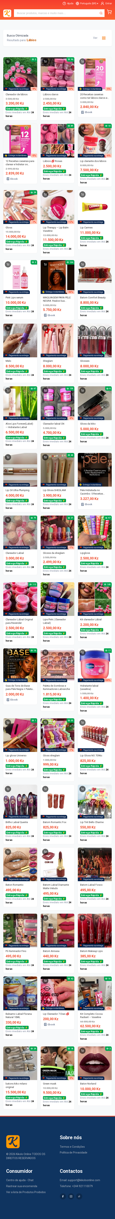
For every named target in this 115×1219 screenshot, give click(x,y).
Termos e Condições (72, 1146)
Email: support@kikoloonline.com (80, 1180)
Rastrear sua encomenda (21, 1186)
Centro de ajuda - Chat (19, 1180)
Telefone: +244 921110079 (76, 1186)
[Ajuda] (68, 3)
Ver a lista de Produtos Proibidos (26, 1192)
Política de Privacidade (73, 1152)
